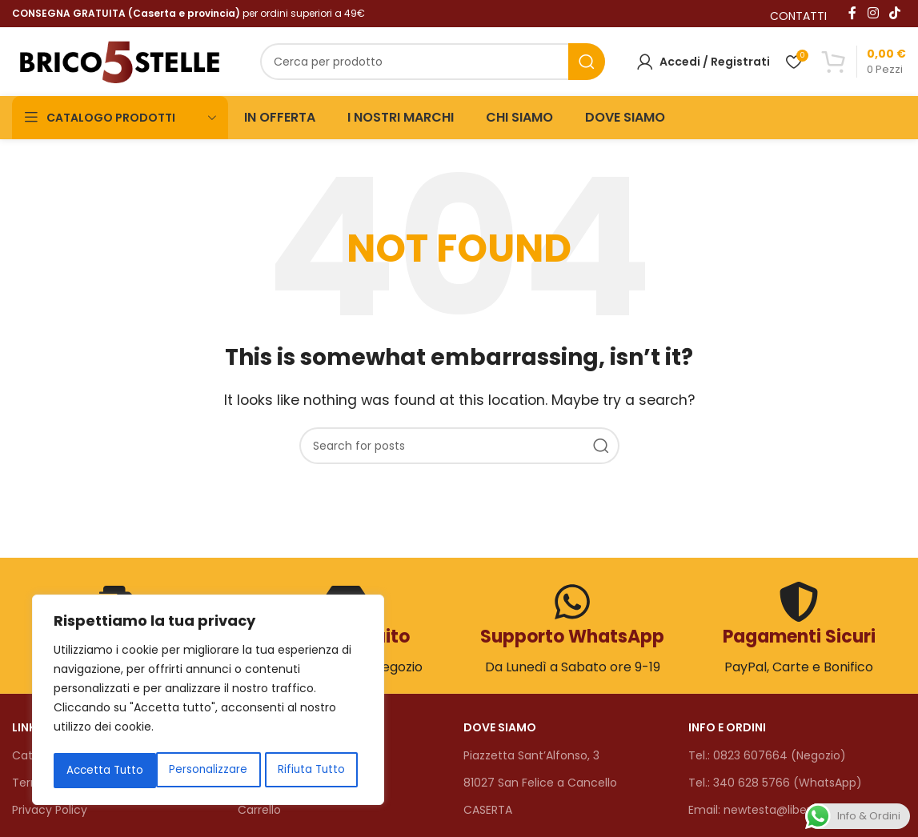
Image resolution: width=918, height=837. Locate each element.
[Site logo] (120, 59)
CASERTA (487, 807)
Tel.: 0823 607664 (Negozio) (767, 752)
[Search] (432, 60)
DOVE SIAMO (499, 724)
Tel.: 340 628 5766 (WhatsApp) (775, 779)
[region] (208, 702)
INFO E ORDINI (727, 724)
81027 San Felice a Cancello (540, 779)
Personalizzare (104, 771)
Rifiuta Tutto (208, 771)
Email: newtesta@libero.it (758, 807)
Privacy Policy (49, 807)
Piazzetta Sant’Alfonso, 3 (531, 752)
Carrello (259, 807)
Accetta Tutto (311, 771)
